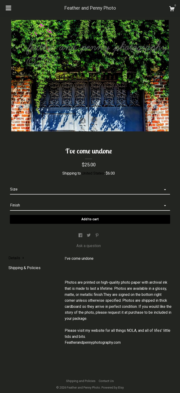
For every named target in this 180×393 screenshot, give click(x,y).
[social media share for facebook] (81, 235)
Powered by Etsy (112, 387)
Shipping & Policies (24, 268)
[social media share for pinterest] (97, 235)
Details (16, 258)
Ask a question (88, 246)
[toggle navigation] (8, 8)
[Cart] (171, 9)
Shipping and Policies (80, 381)
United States (93, 173)
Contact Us (106, 381)
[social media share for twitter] (89, 235)
